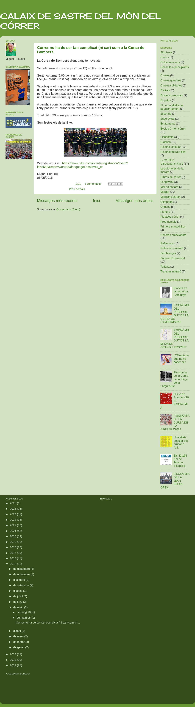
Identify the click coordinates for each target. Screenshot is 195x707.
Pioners (165, 211)
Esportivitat (167, 118)
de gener (19, 647)
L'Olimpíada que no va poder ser (181, 359)
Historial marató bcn (173, 151)
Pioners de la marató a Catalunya (181, 292)
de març (18, 636)
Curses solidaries (171, 85)
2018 (13, 547)
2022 (13, 525)
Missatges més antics (134, 200)
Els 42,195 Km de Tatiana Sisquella (180, 460)
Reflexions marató (171, 248)
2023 (13, 519)
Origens (165, 206)
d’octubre (19, 579)
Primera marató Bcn (173, 226)
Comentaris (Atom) (68, 209)
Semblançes (168, 253)
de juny (18, 601)
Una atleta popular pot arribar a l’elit (181, 442)
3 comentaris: (93, 183)
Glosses (165, 142)
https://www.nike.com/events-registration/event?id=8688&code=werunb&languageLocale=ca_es (82, 165)
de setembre (21, 585)
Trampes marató (170, 271)
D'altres (165, 90)
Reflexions (167, 243)
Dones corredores (171, 95)
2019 (13, 541)
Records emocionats (173, 235)
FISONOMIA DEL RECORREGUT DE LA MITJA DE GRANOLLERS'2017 (174, 339)
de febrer (19, 641)
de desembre (22, 568)
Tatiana (165, 266)
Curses (164, 75)
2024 (13, 514)
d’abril (17, 630)
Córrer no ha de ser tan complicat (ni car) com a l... (48, 622)
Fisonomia (166, 137)
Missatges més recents (57, 200)
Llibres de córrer (170, 177)
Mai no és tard (169, 187)
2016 (13, 558)
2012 (13, 665)
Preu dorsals (77, 189)
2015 (13, 564)
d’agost (18, 590)
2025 (13, 508)
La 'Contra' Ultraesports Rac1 (171, 162)
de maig (18, 607)
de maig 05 (24, 617)
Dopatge (165, 100)
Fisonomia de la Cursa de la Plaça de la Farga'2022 (174, 379)
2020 (13, 536)
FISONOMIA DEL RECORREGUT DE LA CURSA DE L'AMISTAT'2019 (174, 314)
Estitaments (167, 123)
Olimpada (166, 201)
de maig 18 (24, 612)
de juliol (18, 596)
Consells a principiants (174, 67)
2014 (13, 654)
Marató (164, 191)
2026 (13, 503)
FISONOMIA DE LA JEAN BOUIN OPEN (174, 480)
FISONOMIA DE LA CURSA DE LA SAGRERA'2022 (174, 422)
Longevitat (166, 181)
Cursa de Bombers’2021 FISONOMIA (174, 401)
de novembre (22, 574)
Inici (96, 200)
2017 (13, 553)
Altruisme (166, 52)
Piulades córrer (169, 216)
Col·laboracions (170, 62)
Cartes (164, 57)
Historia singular (170, 146)
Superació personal (172, 258)
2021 (13, 530)
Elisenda (165, 113)
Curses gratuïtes (170, 80)
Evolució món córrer (173, 128)
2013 (13, 659)
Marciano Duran (170, 196)
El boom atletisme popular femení (171, 107)
